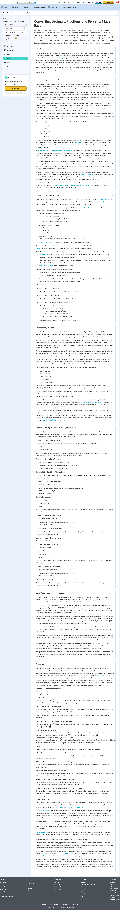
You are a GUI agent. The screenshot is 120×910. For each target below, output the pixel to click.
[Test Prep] (54, 6)
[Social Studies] (40, 6)
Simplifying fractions (47, 242)
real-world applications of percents (89, 401)
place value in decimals (103, 199)
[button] (26, 2)
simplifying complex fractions (74, 806)
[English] (16, 6)
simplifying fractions (46, 855)
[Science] (27, 6)
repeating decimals (79, 142)
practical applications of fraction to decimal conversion (55, 150)
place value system (60, 57)
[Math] (6, 6)
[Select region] (117, 2)
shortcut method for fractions (101, 201)
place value (100, 675)
